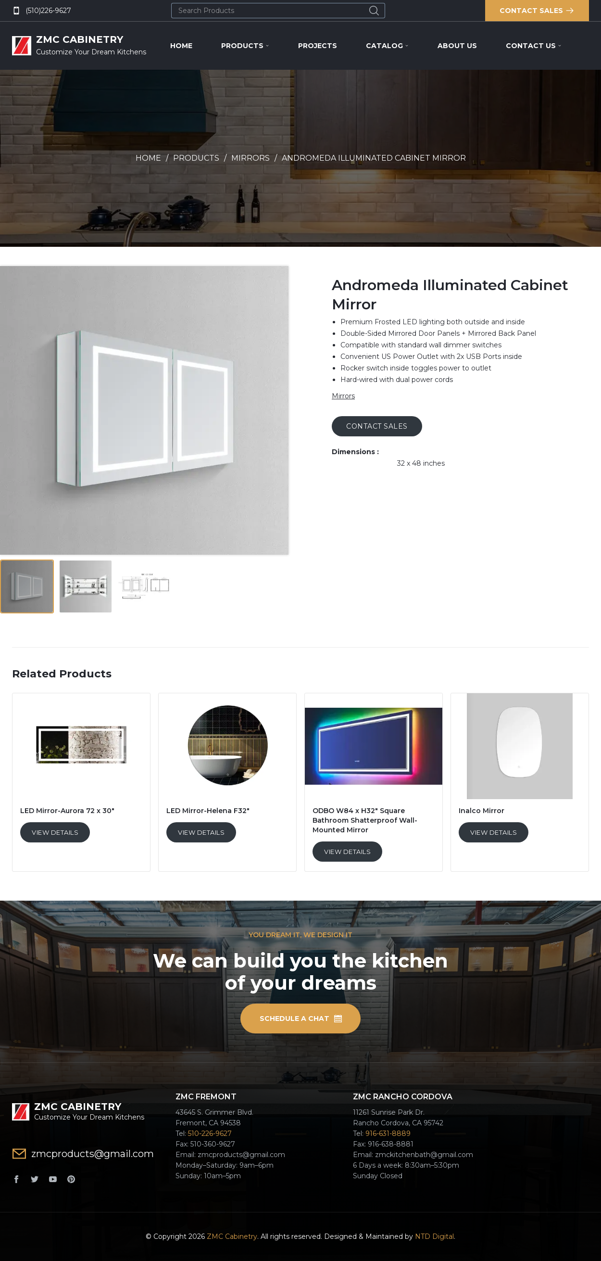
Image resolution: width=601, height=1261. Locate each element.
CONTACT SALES (377, 426)
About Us (457, 45)
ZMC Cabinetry (232, 1236)
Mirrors (250, 158)
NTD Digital (434, 1236)
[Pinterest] (71, 1179)
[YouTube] (53, 1179)
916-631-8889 (388, 1133)
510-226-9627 (210, 1133)
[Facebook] (16, 1179)
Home (181, 45)
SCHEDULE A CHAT (301, 1018)
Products (245, 45)
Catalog (387, 45)
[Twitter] (34, 1179)
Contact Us (534, 45)
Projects (317, 45)
